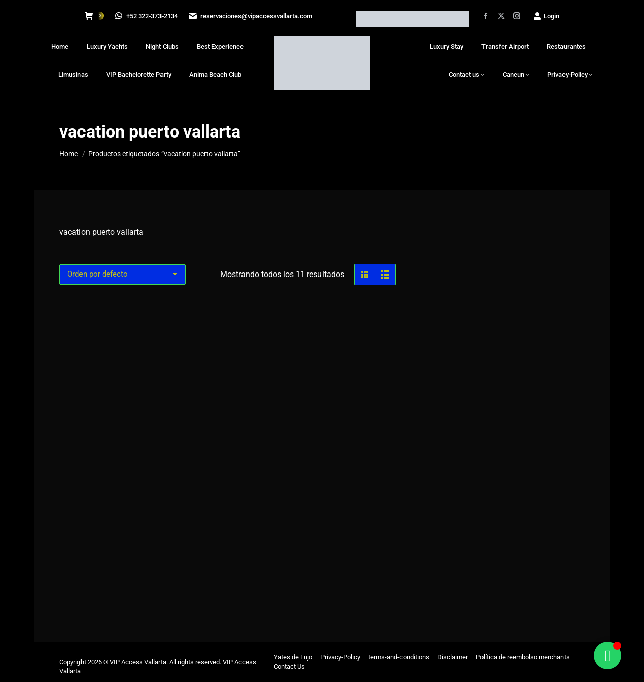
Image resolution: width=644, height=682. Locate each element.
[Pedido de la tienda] (122, 274)
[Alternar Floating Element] (607, 655)
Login (546, 16)
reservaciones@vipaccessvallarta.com (252, 16)
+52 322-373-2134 (147, 16)
